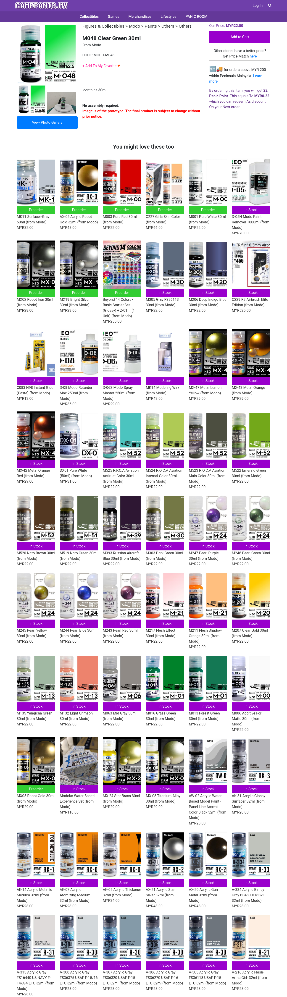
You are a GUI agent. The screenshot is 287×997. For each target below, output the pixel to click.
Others (167, 26)
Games (113, 16)
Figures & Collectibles (103, 26)
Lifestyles (168, 16)
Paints (151, 26)
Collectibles (89, 16)
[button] (270, 5)
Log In (258, 5)
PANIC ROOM (197, 16)
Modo (134, 26)
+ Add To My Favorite (101, 66)
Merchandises (140, 16)
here (253, 56)
